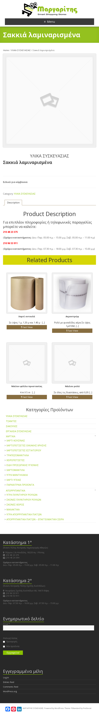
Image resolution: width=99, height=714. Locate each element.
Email (6, 624)
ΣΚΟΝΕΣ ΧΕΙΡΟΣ (15, 504)
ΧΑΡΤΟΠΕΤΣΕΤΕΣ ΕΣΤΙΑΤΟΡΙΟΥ (23, 450)
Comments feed (10, 686)
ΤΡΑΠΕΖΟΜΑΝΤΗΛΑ (17, 455)
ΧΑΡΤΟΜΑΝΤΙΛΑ (15, 470)
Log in (6, 677)
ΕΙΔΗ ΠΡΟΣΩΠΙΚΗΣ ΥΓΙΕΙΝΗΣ (22, 465)
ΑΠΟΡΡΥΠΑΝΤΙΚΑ (15, 490)
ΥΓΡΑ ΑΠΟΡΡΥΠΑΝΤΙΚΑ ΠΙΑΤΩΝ (24, 514)
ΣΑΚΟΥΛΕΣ (11, 426)
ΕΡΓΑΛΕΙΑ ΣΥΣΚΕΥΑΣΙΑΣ (19, 431)
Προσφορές (10, 641)
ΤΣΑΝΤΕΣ (11, 421)
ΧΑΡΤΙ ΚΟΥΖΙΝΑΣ (15, 440)
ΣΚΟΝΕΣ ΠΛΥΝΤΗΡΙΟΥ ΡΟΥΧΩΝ (23, 499)
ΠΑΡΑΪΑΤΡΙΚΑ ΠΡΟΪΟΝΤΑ (20, 484)
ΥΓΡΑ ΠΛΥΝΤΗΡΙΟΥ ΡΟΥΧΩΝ (21, 494)
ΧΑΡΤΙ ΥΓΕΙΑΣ (13, 479)
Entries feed (8, 682)
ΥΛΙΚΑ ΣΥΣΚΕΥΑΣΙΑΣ (21, 50)
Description (13, 202)
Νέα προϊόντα (11, 646)
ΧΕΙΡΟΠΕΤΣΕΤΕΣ (15, 460)
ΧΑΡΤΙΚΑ (10, 436)
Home (6, 50)
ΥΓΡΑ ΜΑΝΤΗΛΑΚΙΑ (17, 475)
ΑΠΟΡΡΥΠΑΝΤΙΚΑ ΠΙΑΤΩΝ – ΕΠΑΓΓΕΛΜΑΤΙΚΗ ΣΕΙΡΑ (35, 519)
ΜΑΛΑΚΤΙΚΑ (13, 509)
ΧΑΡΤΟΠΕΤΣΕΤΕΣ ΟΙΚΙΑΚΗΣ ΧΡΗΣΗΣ (26, 445)
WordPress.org (10, 691)
